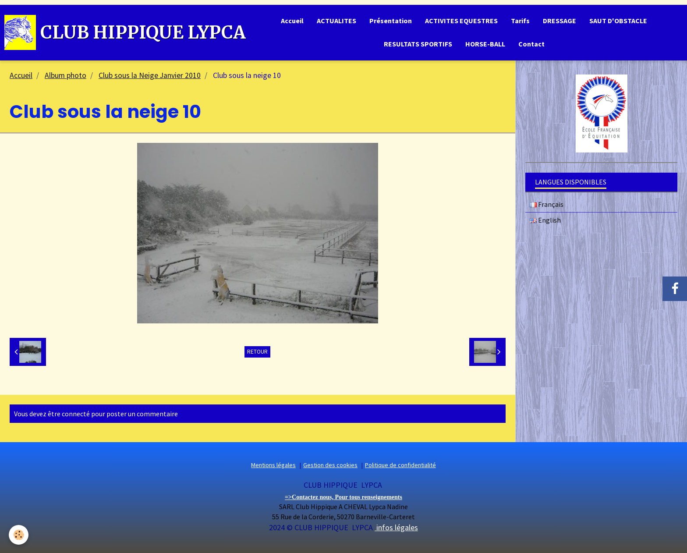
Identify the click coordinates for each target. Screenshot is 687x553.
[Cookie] (18, 535)
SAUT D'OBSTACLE (618, 20)
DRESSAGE (559, 20)
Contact (531, 43)
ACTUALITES (336, 20)
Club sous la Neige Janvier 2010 (150, 75)
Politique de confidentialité (400, 465)
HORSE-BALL (485, 43)
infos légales (396, 527)
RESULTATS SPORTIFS (418, 43)
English (545, 220)
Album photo (65, 75)
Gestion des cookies (330, 465)
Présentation (390, 20)
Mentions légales (273, 465)
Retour (257, 351)
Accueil (292, 20)
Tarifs (520, 20)
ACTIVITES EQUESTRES (461, 20)
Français (546, 204)
